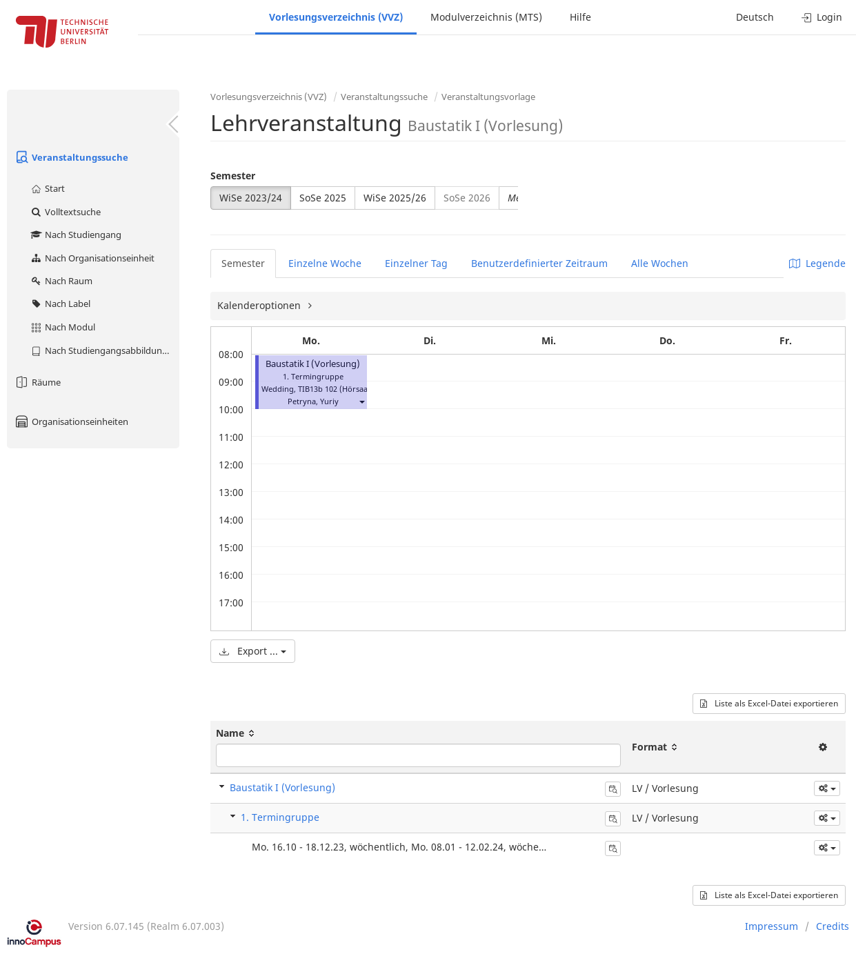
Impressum (771, 926)
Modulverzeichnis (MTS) (486, 16)
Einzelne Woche (324, 263)
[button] (361, 401)
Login (822, 16)
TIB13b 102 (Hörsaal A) (338, 389)
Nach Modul (62, 327)
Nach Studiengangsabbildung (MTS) (104, 350)
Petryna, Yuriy (313, 401)
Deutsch (755, 16)
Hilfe (580, 16)
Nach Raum (61, 281)
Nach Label (60, 303)
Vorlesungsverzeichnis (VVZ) (336, 16)
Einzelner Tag (416, 263)
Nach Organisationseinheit (92, 258)
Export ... (252, 650)
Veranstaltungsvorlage (488, 96)
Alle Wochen (659, 263)
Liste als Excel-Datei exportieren (769, 703)
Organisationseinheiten (71, 421)
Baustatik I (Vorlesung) (313, 364)
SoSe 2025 (322, 197)
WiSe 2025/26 (395, 197)
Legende (817, 263)
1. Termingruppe (280, 817)
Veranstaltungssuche (71, 157)
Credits (832, 926)
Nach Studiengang (75, 234)
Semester (232, 175)
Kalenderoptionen (260, 305)
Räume (37, 382)
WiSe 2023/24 (250, 197)
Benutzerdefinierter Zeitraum (539, 263)
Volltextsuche (65, 212)
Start (47, 188)
